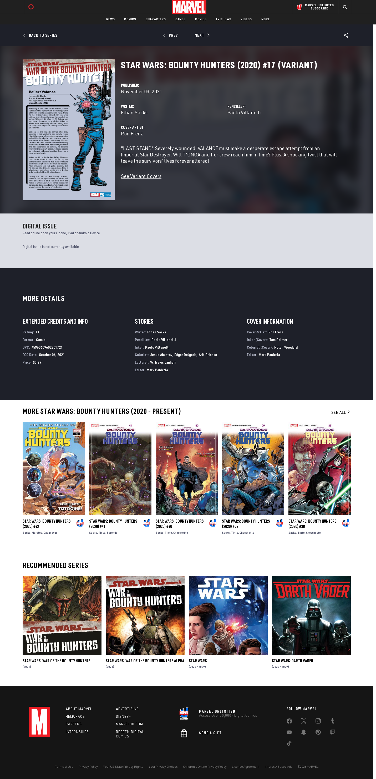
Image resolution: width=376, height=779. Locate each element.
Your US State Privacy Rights (123, 766)
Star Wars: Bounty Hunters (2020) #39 (246, 523)
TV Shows (223, 19)
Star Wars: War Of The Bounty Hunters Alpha (145, 660)
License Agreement (246, 766)
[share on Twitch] (332, 733)
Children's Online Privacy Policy (205, 766)
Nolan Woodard (286, 347)
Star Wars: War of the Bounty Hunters (56, 660)
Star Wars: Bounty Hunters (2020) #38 (312, 523)
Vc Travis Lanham (163, 362)
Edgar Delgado (185, 354)
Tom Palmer (278, 339)
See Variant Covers (141, 176)
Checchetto (180, 532)
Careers (74, 724)
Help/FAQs (75, 716)
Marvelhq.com (129, 724)
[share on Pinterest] (318, 733)
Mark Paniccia (157, 370)
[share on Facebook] (289, 722)
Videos (246, 19)
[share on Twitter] (303, 722)
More (265, 19)
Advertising (127, 709)
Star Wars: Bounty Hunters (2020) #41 (113, 523)
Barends (112, 532)
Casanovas (51, 532)
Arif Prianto (208, 354)
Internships (77, 732)
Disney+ (123, 716)
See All (341, 412)
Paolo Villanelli (244, 112)
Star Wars (198, 660)
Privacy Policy (88, 766)
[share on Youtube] (289, 733)
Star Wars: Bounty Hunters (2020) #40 (180, 523)
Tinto (101, 532)
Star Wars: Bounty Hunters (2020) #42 (46, 523)
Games (180, 19)
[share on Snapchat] (303, 733)
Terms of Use (64, 766)
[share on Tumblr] (332, 722)
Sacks (27, 532)
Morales (37, 532)
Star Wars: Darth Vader (292, 660)
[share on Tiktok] (289, 744)
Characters (156, 19)
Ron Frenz (132, 133)
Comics (130, 19)
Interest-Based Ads (278, 766)
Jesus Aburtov (161, 354)
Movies (200, 19)
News (110, 19)
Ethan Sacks (134, 112)
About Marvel (79, 709)
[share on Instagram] (318, 722)
